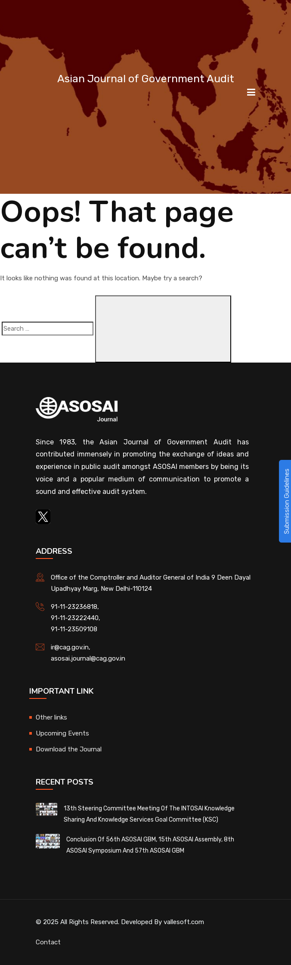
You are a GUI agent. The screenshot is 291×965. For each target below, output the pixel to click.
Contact (48, 942)
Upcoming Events (62, 733)
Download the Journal (69, 749)
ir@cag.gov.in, (70, 647)
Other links (51, 717)
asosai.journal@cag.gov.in (88, 658)
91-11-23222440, (75, 618)
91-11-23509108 (74, 629)
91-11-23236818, (75, 607)
